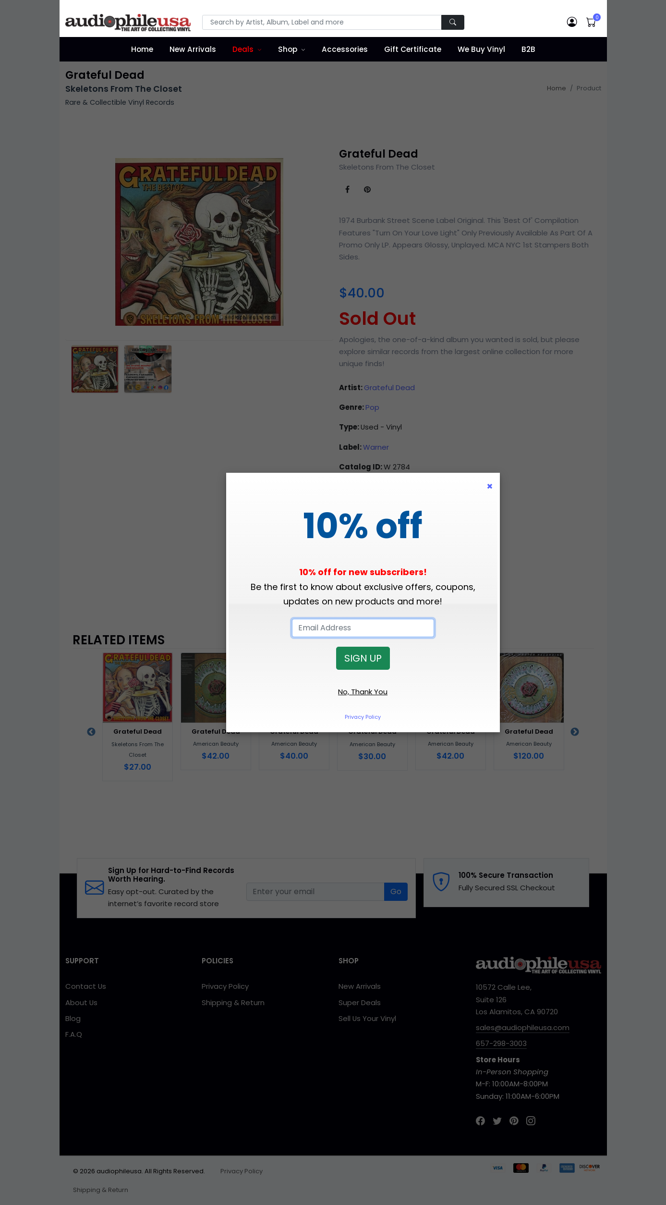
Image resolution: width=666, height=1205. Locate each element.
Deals (243, 49)
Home (142, 49)
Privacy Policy (363, 717)
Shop (287, 49)
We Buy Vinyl (481, 49)
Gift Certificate (412, 49)
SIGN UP (363, 658)
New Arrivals (193, 49)
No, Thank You (362, 692)
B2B (528, 49)
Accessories (345, 49)
